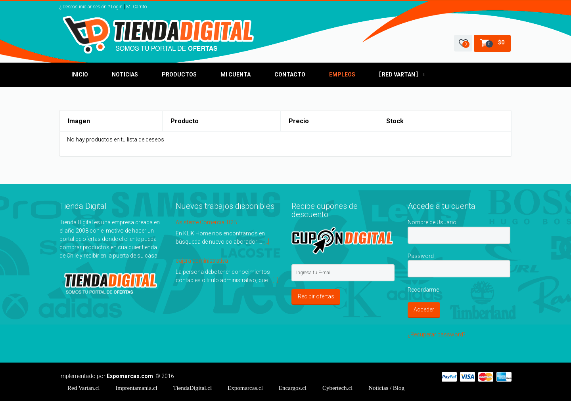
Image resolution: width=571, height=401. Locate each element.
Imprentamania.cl (136, 388)
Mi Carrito (136, 7)
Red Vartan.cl (83, 388)
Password (421, 256)
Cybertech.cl (337, 388)
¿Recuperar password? (437, 334)
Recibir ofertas (316, 296)
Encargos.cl (293, 388)
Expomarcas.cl (245, 388)
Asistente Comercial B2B (206, 222)
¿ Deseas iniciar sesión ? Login (91, 7)
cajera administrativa (202, 261)
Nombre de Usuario (432, 222)
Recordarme (423, 289)
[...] (266, 242)
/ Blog (386, 388)
